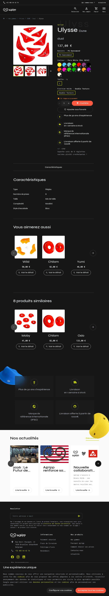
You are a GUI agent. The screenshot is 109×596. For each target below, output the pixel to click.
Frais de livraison (48, 543)
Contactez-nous (77, 550)
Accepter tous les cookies (91, 590)
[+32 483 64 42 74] (10, 2)
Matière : (68, 51)
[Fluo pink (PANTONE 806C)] (64, 70)
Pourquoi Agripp (77, 543)
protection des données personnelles (56, 523)
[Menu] (104, 9)
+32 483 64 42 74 (22, 551)
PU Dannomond (65, 55)
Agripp (60, 25)
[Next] (49, 71)
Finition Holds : (73, 89)
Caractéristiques (53, 167)
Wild (26, 262)
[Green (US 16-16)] (74, 70)
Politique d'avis (47, 547)
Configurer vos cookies (60, 590)
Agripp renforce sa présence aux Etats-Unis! (53, 469)
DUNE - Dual (31, 18)
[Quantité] (64, 103)
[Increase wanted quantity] (69, 103)
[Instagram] (18, 557)
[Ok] (79, 516)
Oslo (81, 335)
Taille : (62, 79)
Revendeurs (44, 551)
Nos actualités (24, 438)
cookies (21, 577)
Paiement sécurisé (48, 540)
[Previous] (14, 253)
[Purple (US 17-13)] (89, 70)
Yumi (81, 262)
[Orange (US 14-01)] (84, 70)
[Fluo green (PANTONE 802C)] (69, 70)
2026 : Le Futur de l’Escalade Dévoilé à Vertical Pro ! (24, 469)
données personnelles (43, 582)
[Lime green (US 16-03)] (74, 65)
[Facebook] (12, 557)
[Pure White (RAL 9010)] (79, 70)
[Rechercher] (75, 9)
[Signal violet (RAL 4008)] (84, 65)
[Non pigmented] (59, 74)
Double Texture (66, 93)
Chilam (53, 262)
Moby (26, 335)
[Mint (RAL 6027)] (69, 65)
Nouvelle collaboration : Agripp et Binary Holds (85, 469)
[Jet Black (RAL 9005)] (89, 65)
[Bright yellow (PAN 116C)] (59, 65)
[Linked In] (23, 557)
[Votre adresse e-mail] (46, 516)
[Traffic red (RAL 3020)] (79, 65)
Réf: (58, 149)
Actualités (75, 554)
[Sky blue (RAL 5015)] (64, 65)
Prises (21, 18)
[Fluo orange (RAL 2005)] (59, 70)
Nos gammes (12, 18)
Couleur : (73, 60)
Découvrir (91, 438)
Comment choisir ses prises (82, 547)
